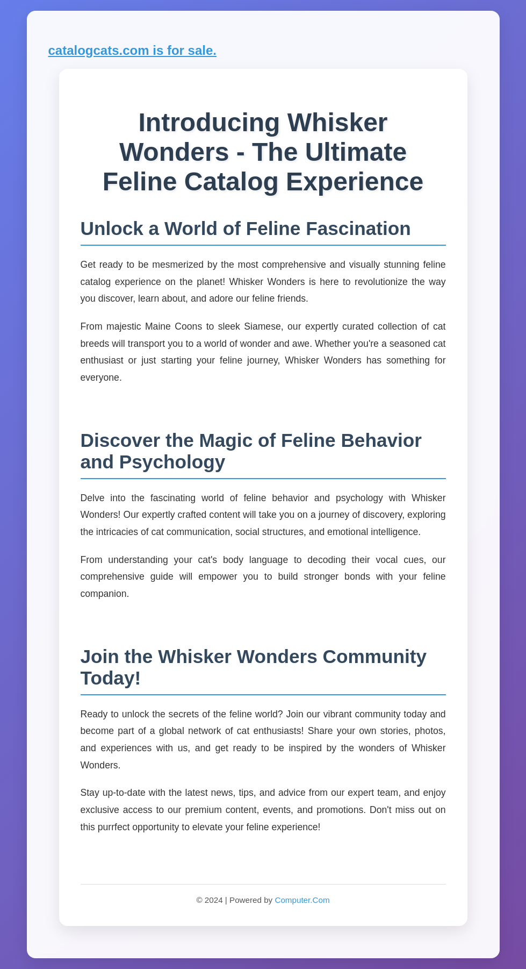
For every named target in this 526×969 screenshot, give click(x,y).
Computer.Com (302, 899)
